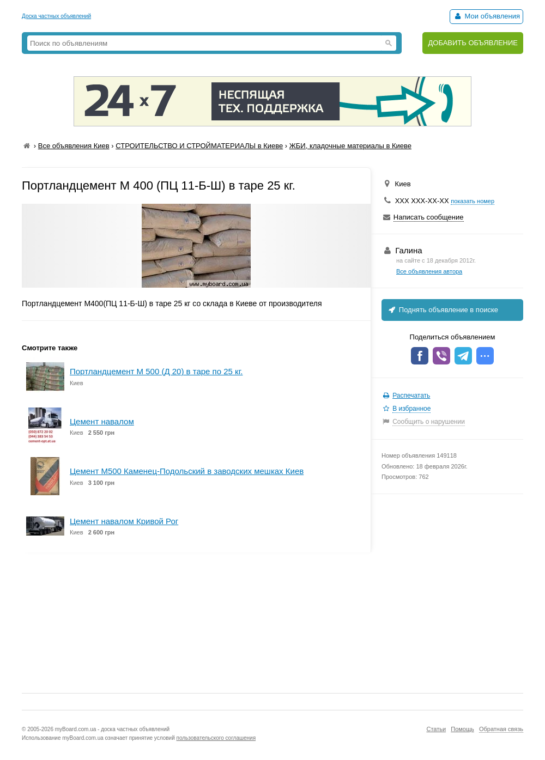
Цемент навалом (102, 421)
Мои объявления (486, 16)
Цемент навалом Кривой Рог (124, 521)
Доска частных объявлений (56, 16)
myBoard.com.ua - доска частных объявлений (112, 729)
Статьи (436, 729)
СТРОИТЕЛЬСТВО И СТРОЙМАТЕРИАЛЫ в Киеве (199, 146)
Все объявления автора (429, 271)
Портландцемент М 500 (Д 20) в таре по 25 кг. (156, 371)
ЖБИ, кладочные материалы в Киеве (350, 146)
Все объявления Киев (74, 146)
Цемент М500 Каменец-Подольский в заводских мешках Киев (187, 471)
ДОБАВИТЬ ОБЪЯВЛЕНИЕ (473, 43)
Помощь (462, 729)
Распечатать (411, 395)
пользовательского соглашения (216, 738)
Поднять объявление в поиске (442, 310)
